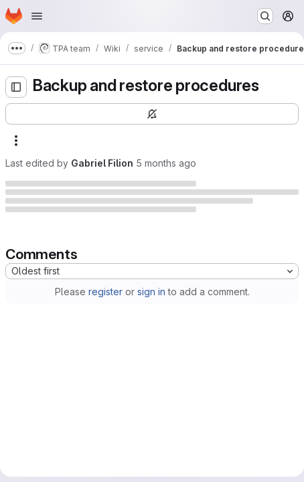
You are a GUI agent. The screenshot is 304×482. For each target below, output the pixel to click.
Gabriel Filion (102, 163)
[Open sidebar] (16, 87)
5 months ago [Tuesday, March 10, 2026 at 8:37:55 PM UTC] (166, 163)
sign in (151, 291)
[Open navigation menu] (37, 16)
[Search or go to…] (265, 16)
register (105, 291)
